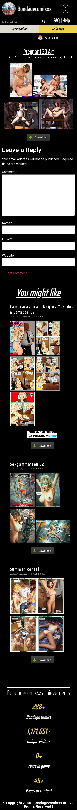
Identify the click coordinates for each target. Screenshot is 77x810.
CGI (59, 57)
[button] (65, 9)
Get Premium (19, 29)
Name (7, 223)
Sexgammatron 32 (27, 464)
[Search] (43, 21)
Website (8, 255)
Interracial (67, 57)
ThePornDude (51, 38)
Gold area (58, 29)
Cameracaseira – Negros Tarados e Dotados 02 (42, 309)
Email (7, 239)
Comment (10, 172)
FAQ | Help (61, 20)
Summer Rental (24, 569)
